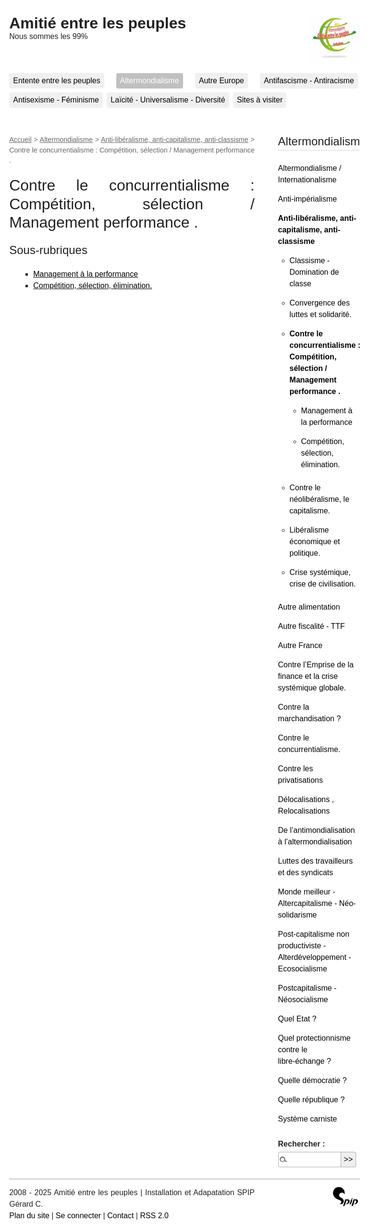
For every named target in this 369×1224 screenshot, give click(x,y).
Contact (120, 1215)
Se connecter (78, 1215)
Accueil (20, 139)
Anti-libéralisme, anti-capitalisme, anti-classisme (174, 139)
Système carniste (307, 1119)
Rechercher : (301, 1144)
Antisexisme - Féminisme (56, 100)
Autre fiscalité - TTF (311, 626)
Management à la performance (85, 274)
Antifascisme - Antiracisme (309, 80)
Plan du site (29, 1215)
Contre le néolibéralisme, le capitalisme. (320, 499)
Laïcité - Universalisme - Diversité (168, 100)
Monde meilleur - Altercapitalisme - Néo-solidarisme (317, 903)
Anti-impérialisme (307, 199)
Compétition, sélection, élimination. (92, 285)
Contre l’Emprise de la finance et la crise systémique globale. (316, 676)
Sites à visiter (260, 100)
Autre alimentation (309, 607)
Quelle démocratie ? (312, 1080)
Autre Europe (221, 80)
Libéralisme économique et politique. (315, 541)
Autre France (300, 645)
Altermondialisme (149, 80)
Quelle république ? (311, 1100)
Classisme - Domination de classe (314, 272)
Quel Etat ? (297, 1019)
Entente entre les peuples (56, 80)
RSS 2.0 (154, 1215)
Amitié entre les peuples (97, 23)
